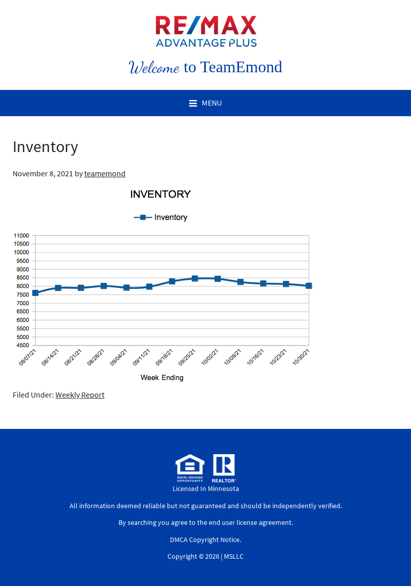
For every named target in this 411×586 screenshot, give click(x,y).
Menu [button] (212, 102)
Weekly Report (79, 394)
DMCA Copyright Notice (205, 539)
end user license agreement (250, 522)
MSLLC (234, 556)
